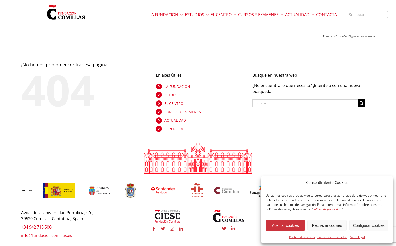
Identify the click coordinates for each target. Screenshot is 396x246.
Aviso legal (357, 237)
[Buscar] (367, 14)
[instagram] (172, 229)
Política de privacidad (332, 237)
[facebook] (154, 229)
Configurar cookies (369, 225)
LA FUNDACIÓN (177, 86)
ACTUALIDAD (175, 120)
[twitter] (163, 229)
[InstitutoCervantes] (197, 185)
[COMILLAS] (130, 185)
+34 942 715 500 (36, 227)
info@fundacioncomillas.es (46, 235)
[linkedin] (181, 229)
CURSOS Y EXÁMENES (182, 112)
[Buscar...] (305, 103)
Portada (328, 36)
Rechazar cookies (327, 225)
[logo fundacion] (65, 4)
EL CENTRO (173, 103)
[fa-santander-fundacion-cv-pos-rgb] (163, 185)
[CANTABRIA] (100, 185)
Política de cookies (302, 237)
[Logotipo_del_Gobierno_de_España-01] (59, 185)
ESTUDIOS (172, 94)
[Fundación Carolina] (226, 188)
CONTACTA (173, 129)
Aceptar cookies (285, 225)
